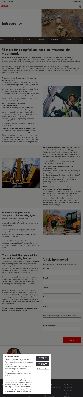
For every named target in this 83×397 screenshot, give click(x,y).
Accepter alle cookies (43, 358)
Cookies (27, 386)
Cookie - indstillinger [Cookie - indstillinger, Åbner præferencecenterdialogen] (43, 369)
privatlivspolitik (12, 391)
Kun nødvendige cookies (42, 364)
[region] (27, 374)
